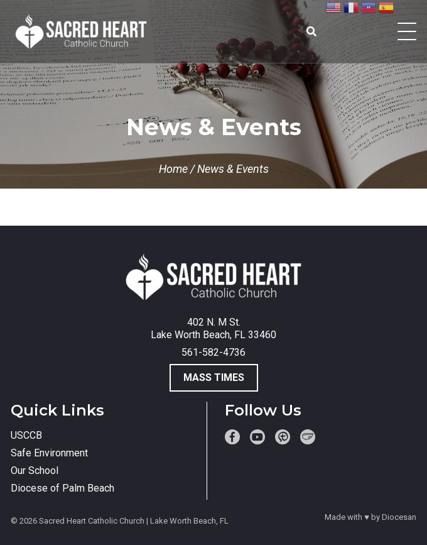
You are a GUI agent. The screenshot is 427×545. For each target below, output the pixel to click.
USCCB (26, 435)
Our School (34, 470)
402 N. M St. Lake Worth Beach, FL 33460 (213, 328)
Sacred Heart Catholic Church (91, 521)
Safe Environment (49, 453)
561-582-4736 (213, 352)
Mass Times (213, 377)
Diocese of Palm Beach (62, 488)
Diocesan (399, 517)
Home (173, 168)
